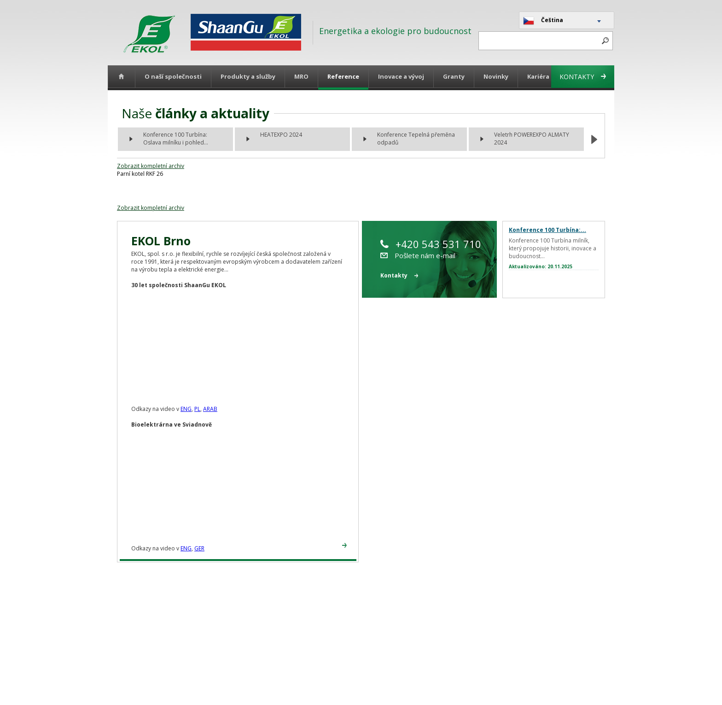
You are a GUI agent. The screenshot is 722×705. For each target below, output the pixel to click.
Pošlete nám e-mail (417, 255)
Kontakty (582, 76)
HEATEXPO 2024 (281, 135)
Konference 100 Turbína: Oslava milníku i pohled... (175, 138)
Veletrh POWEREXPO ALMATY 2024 (531, 138)
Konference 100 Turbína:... (547, 230)
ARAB (210, 409)
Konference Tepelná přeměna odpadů (416, 138)
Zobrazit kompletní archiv (150, 166)
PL (197, 409)
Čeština (543, 20)
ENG (186, 409)
